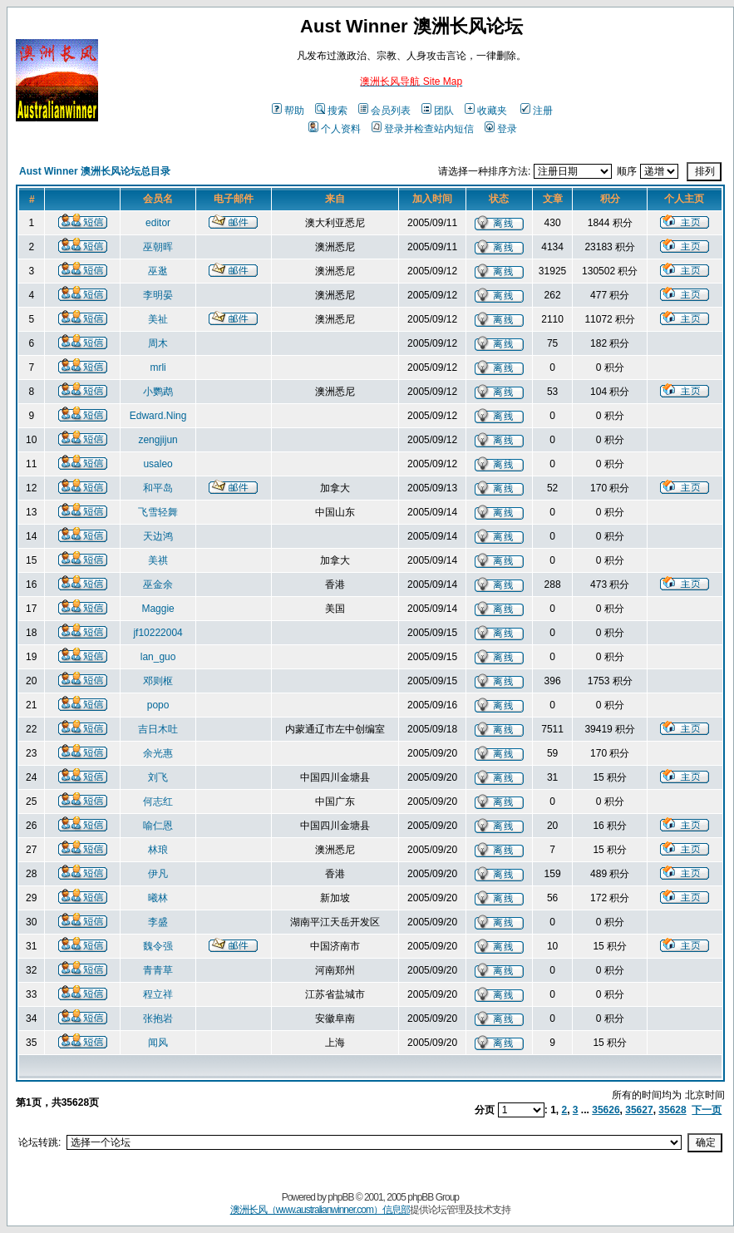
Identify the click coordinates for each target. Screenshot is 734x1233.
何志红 (158, 801)
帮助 (288, 110)
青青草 (158, 970)
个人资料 (334, 129)
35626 (605, 1110)
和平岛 (158, 488)
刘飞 (158, 777)
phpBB (340, 1197)
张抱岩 (158, 1018)
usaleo (157, 464)
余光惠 (158, 753)
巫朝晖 (158, 247)
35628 (672, 1110)
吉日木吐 (158, 729)
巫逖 (158, 271)
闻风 (158, 1042)
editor (157, 223)
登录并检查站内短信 (423, 129)
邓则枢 (158, 681)
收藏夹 (486, 110)
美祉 (158, 319)
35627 (639, 1110)
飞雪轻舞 (158, 512)
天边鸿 (158, 536)
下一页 (707, 1110)
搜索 (331, 110)
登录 (501, 129)
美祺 (158, 560)
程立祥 (158, 994)
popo (158, 705)
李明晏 (158, 295)
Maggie (157, 608)
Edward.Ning (158, 416)
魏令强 (158, 946)
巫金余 (158, 584)
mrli (157, 367)
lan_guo (158, 657)
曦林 (158, 898)
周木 (158, 343)
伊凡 (158, 874)
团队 (437, 110)
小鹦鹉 (158, 391)
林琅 (158, 850)
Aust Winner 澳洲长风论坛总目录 (94, 171)
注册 (536, 110)
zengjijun (157, 440)
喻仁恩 (158, 825)
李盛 (158, 922)
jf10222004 (157, 633)
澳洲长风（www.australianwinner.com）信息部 (320, 1210)
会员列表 (384, 110)
